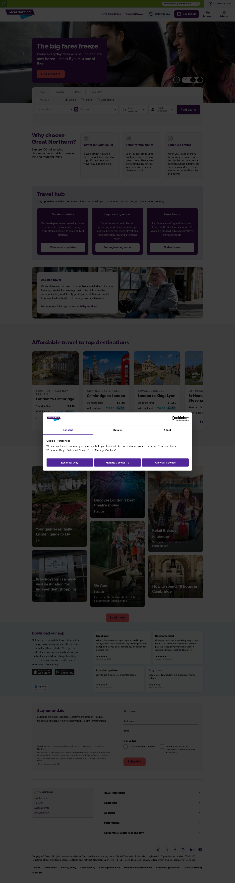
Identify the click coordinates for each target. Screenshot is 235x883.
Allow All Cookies (165, 462)
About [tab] (167, 429)
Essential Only (69, 462)
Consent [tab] (68, 429)
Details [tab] (117, 429)
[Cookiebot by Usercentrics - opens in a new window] (174, 418)
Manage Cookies (117, 462)
